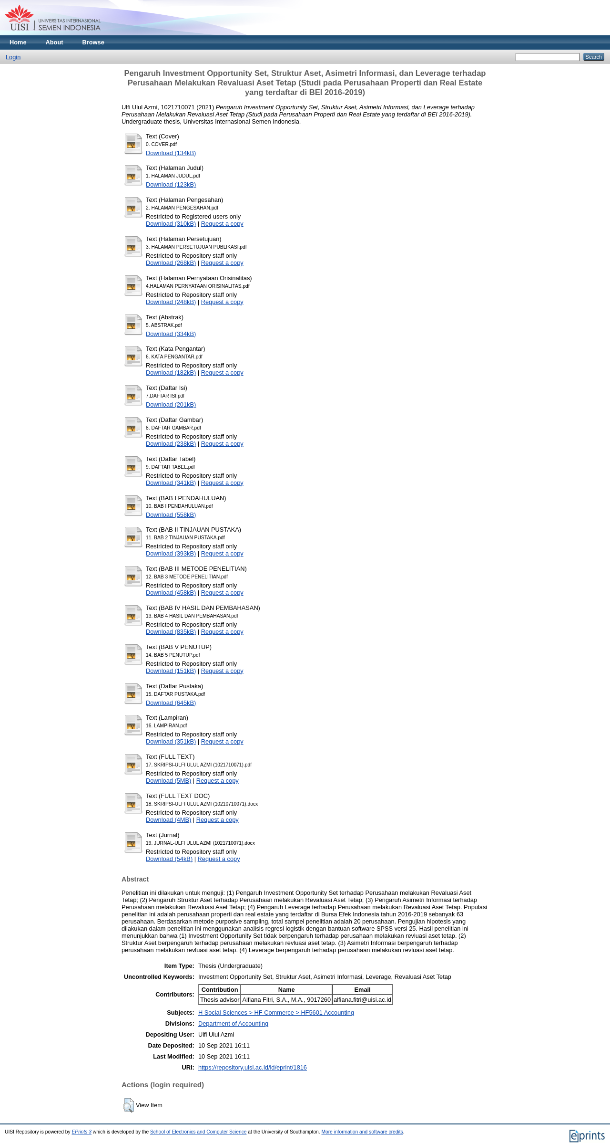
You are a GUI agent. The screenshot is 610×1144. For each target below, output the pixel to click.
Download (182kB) (171, 372)
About (54, 42)
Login (13, 57)
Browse (93, 42)
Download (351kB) (171, 741)
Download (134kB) (171, 153)
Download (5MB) (168, 780)
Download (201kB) (171, 404)
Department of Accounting (233, 1023)
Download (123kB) (171, 184)
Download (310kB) (171, 223)
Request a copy (222, 223)
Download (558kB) (171, 514)
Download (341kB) (171, 482)
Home (18, 42)
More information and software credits (362, 1131)
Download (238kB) (171, 443)
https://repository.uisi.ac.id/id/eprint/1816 (252, 1067)
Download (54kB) (169, 858)
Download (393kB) (171, 553)
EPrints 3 (82, 1131)
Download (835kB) (171, 631)
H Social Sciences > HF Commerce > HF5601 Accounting (276, 1012)
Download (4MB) (168, 819)
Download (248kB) (171, 301)
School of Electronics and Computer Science (198, 1131)
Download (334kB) (171, 333)
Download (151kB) (171, 670)
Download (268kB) (171, 262)
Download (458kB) (171, 592)
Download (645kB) (171, 702)
